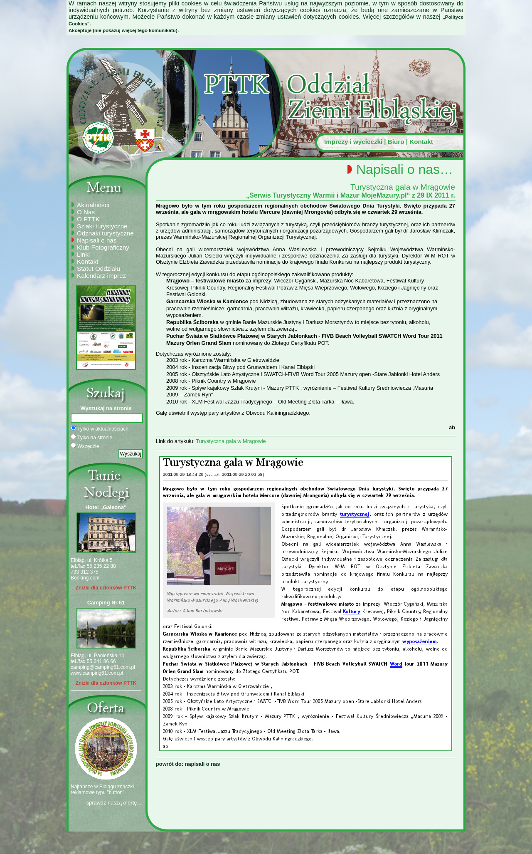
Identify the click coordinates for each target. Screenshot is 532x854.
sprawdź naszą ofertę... (113, 803)
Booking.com (85, 578)
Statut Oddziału (98, 268)
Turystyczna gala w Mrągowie (231, 441)
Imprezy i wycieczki (353, 141)
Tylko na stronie (91, 437)
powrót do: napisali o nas (188, 764)
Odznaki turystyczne (105, 233)
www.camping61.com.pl (97, 673)
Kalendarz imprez (101, 275)
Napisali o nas (96, 240)
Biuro (396, 141)
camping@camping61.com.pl (103, 667)
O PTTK (88, 219)
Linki (83, 254)
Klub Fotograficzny (103, 247)
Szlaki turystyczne (102, 226)
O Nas (86, 211)
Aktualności (93, 204)
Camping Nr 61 (106, 602)
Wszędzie (85, 446)
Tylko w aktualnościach (99, 428)
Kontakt (421, 141)
